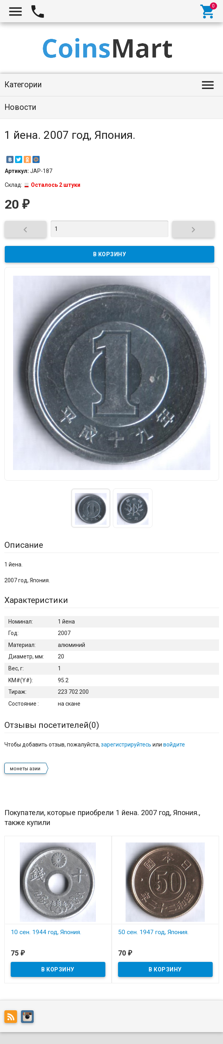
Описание (23, 545)
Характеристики (36, 600)
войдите (174, 744)
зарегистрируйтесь (126, 744)
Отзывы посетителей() (51, 725)
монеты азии (25, 768)
